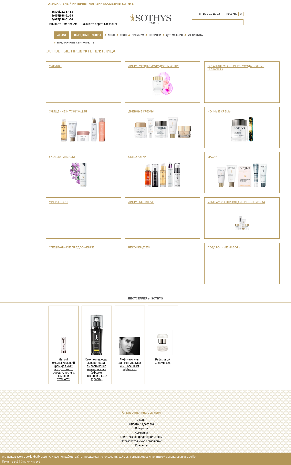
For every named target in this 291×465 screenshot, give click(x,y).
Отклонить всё (30, 461)
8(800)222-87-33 (62, 11)
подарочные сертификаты (76, 42)
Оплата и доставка (141, 424)
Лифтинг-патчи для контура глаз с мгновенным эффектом (129, 364)
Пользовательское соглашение (141, 441)
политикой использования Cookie (174, 456)
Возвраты (141, 428)
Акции (61, 35)
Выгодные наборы (87, 35)
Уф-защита (195, 35)
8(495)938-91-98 (62, 15)
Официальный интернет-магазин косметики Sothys (91, 3)
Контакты (141, 445)
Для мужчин (174, 35)
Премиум (138, 35)
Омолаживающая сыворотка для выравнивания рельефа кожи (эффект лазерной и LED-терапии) (96, 369)
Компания (141, 432)
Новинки (155, 35)
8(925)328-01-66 (62, 19)
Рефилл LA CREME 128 (163, 361)
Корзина (231, 13)
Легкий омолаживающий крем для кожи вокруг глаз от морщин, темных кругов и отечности (63, 369)
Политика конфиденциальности (141, 436)
